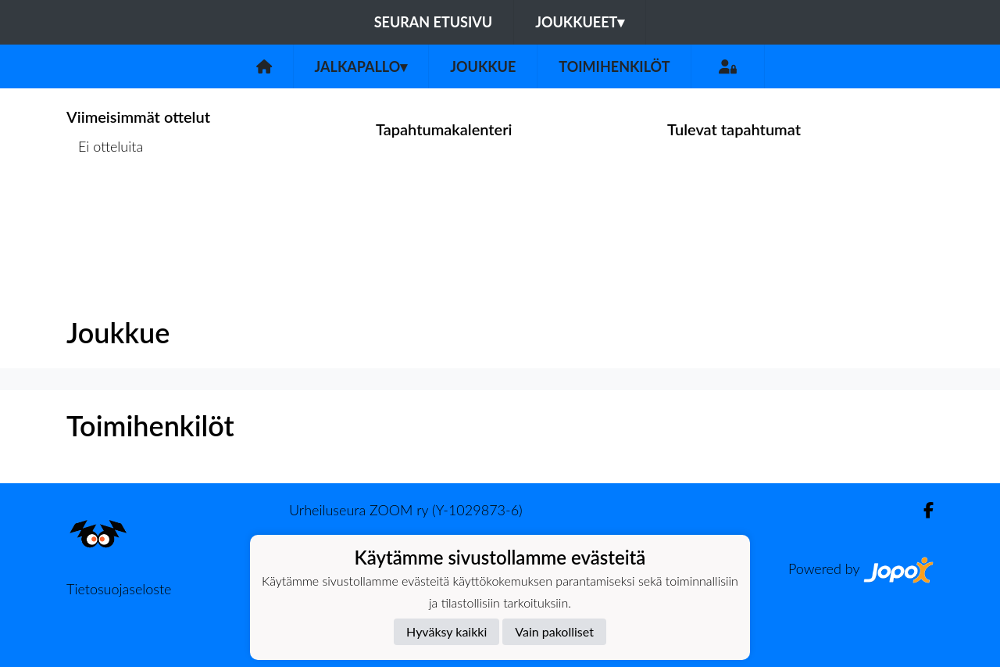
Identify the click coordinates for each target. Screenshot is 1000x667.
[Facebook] (922, 510)
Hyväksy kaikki (446, 631)
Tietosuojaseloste (118, 588)
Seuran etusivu (433, 21)
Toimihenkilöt (614, 66)
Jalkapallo (361, 66)
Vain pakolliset (554, 631)
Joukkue (483, 66)
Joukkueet (579, 21)
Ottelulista (105, 206)
